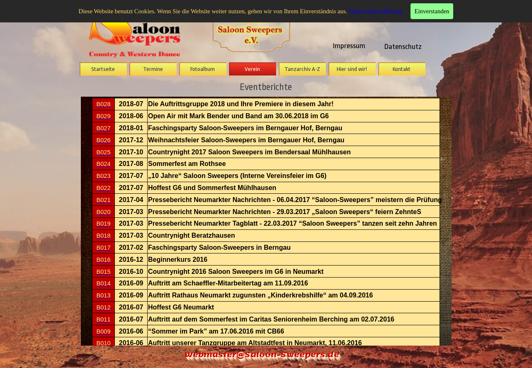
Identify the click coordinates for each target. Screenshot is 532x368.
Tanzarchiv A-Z (302, 69)
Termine (153, 69)
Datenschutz (403, 46)
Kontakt (402, 69)
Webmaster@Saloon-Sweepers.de (262, 354)
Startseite (103, 69)
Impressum (349, 45)
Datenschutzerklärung (375, 11)
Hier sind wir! (352, 69)
